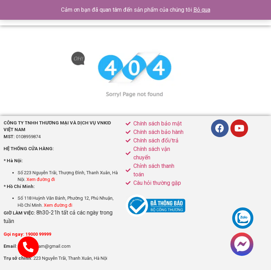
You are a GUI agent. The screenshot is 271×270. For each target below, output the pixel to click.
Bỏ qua (201, 9)
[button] (241, 244)
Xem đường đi (40, 179)
